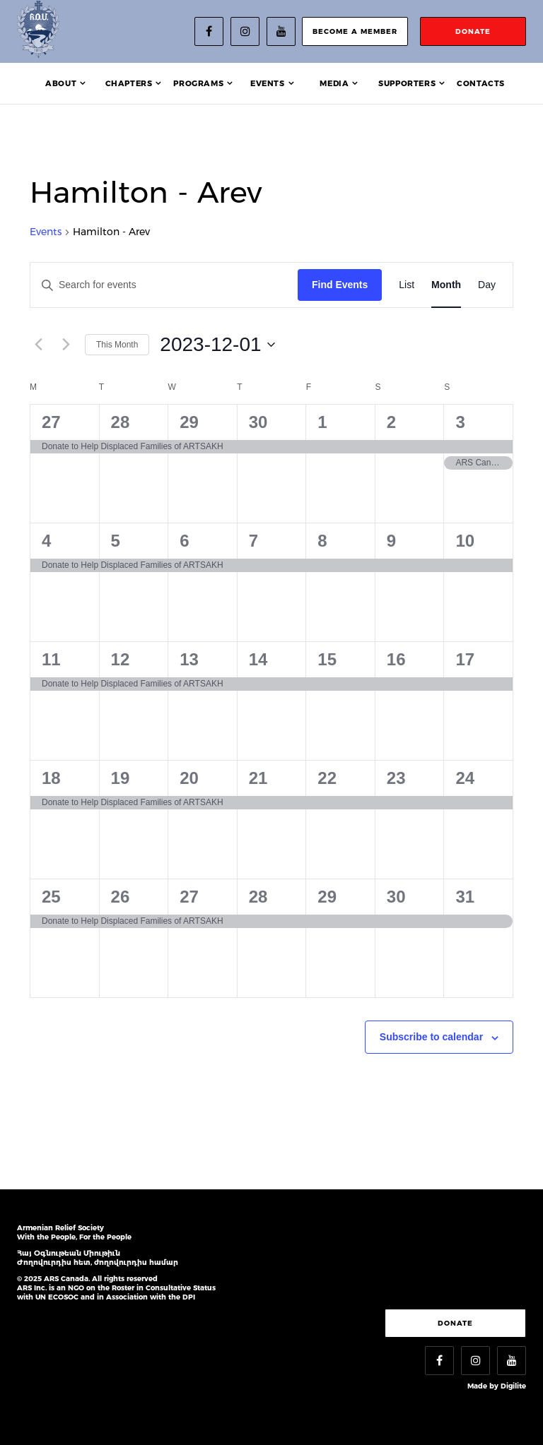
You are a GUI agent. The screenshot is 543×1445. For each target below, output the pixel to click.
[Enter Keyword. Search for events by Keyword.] (164, 285)
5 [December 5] (115, 540)
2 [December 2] (391, 422)
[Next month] (65, 344)
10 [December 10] (464, 540)
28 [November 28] (120, 422)
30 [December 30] (396, 896)
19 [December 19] (120, 777)
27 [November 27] (51, 422)
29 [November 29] (189, 422)
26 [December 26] (120, 896)
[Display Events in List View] (406, 285)
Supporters (407, 83)
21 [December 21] (258, 777)
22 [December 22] (327, 777)
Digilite (513, 1386)
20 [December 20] (189, 777)
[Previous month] (38, 344)
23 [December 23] (396, 777)
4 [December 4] (46, 540)
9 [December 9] (391, 540)
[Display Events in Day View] (487, 285)
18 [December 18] (51, 777)
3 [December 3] (460, 422)
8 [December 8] (322, 540)
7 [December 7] (253, 540)
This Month (117, 345)
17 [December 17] (464, 659)
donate (473, 31)
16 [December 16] (396, 659)
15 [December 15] (327, 659)
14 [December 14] (258, 659)
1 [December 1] (322, 422)
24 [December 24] (464, 777)
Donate (455, 1323)
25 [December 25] (51, 896)
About (60, 83)
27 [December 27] (189, 896)
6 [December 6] (184, 540)
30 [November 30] (258, 422)
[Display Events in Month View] (446, 285)
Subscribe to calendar (431, 1036)
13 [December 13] (189, 659)
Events (267, 83)
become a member (355, 31)
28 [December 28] (258, 896)
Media (334, 83)
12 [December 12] (120, 659)
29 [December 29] (327, 896)
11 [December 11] (51, 659)
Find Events (340, 284)
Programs (198, 83)
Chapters (129, 83)
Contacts (481, 83)
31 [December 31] (464, 896)
